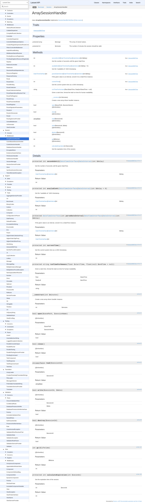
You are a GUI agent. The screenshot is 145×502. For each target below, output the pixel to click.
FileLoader (9, 378)
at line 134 (139, 474)
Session (7, 130)
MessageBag (10, 264)
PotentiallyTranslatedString (14, 383)
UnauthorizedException (13, 429)
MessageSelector (11, 381)
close (53, 112)
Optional (8, 284)
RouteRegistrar (10, 104)
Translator (9, 389)
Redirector (9, 67)
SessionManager (11, 161)
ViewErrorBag (10, 318)
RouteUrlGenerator (12, 113)
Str (7, 301)
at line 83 (139, 389)
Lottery (8, 258)
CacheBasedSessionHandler (14, 141)
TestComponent (11, 358)
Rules (8, 398)
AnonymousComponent (13, 463)
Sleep (8, 298)
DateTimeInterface (66, 58)
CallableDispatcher (12, 30)
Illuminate (41, 7)
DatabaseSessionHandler (13, 147)
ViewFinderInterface (12, 495)
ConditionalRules (11, 403)
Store (8, 167)
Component (9, 469)
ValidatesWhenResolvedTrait (14, 432)
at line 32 (139, 188)
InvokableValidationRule (13, 415)
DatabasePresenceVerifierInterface (16, 409)
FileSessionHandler (12, 156)
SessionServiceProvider (13, 164)
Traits (8, 193)
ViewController (10, 127)
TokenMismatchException (13, 173)
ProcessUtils (10, 289)
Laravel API (35, 3)
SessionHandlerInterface (66, 20)
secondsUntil (56, 58)
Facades (9, 184)
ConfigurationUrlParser (13, 215)
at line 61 (139, 244)
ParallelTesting (10, 349)
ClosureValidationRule (12, 401)
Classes (96, 2)
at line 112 (139, 447)
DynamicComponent (12, 477)
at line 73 (139, 263)
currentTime (55, 81)
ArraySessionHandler (13, 138)
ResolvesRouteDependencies (15, 70)
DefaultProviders (11, 221)
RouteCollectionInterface (13, 90)
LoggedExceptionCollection (14, 341)
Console (9, 133)
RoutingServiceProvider (13, 119)
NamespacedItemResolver (14, 272)
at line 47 (139, 215)
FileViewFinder (10, 483)
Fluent (8, 233)
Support (7, 176)
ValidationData (10, 435)
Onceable (9, 281)
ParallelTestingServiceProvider (15, 352)
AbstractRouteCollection (13, 27)
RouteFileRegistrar (11, 96)
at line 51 (139, 343)
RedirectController (11, 64)
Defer (8, 178)
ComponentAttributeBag (13, 472)
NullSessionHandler (12, 158)
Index (131, 2)
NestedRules (10, 418)
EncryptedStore (11, 150)
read (53, 119)
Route (8, 79)
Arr (7, 198)
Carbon (8, 207)
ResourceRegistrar (11, 73)
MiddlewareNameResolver (14, 53)
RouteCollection (11, 87)
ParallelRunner (10, 346)
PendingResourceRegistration (15, 56)
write (53, 125)
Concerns (10, 324)
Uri (7, 309)
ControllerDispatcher (12, 39)
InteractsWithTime (11, 247)
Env (7, 230)
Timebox (8, 307)
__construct (55, 97)
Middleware (10, 25)
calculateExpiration (58, 146)
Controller (9, 36)
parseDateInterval (57, 74)
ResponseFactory (11, 76)
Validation (8, 392)
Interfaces (116, 2)
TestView (9, 366)
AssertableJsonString (12, 338)
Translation (8, 369)
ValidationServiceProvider (14, 443)
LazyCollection (10, 255)
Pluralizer (9, 287)
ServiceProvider (11, 295)
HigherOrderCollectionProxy (14, 235)
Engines (9, 458)
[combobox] (14, 6)
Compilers (10, 452)
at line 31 (139, 294)
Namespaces (106, 2)
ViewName (9, 497)
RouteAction (10, 82)
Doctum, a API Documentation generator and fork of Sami (127, 501)
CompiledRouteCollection (13, 33)
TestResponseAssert (12, 364)
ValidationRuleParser (12, 440)
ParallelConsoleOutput (13, 344)
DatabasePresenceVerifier (14, 406)
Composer (9, 213)
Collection (9, 210)
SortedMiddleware (11, 121)
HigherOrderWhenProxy (13, 241)
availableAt (55, 66)
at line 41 (139, 313)
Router (8, 116)
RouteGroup (10, 99)
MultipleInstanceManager (13, 267)
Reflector (9, 292)
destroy (54, 132)
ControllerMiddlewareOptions (15, 42)
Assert (8, 335)
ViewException (10, 492)
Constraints (10, 327)
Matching (9, 22)
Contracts (10, 10)
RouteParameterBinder (13, 101)
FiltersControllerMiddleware (14, 47)
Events (9, 16)
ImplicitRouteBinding (12, 50)
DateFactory (10, 218)
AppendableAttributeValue (14, 466)
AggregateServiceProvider (14, 195)
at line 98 (139, 420)
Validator (9, 446)
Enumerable (10, 227)
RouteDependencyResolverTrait (15, 93)
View (6, 449)
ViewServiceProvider (12, 500)
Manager (9, 261)
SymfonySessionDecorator (14, 170)
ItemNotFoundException (13, 250)
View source (78, 20)
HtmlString (9, 244)
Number (8, 275)
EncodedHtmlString (12, 224)
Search (138, 2)
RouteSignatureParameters (14, 107)
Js (7, 252)
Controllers (10, 13)
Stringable (9, 304)
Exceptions (10, 19)
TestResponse (10, 361)
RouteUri (9, 110)
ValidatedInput (10, 315)
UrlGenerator (10, 124)
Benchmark (9, 201)
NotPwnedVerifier (11, 421)
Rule (7, 426)
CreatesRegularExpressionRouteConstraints (19, 44)
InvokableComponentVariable (15, 486)
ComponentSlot (11, 475)
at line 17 (139, 160)
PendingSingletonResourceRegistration (18, 59)
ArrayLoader (10, 372)
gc (52, 139)
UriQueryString (10, 312)
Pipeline (8, 62)
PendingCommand (11, 355)
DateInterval (76, 58)
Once (8, 278)
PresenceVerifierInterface (13, 423)
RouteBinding (10, 84)
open (53, 105)
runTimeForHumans (58, 89)
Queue (9, 187)
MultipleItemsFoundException (15, 270)
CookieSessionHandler (13, 144)
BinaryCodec (10, 204)
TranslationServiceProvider (14, 386)
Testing (9, 190)
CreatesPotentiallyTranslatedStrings (17, 375)
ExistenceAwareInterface (13, 153)
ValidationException (12, 438)
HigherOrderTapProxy (12, 238)
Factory (8, 412)
